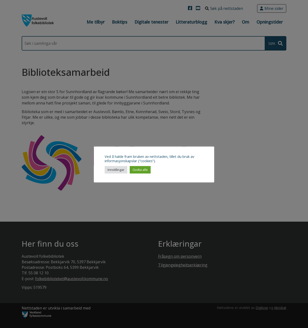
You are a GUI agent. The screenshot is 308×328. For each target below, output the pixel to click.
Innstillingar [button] (116, 169)
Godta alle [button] (140, 169)
